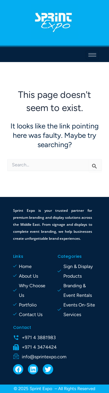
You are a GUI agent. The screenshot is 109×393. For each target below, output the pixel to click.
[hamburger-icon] (92, 55)
